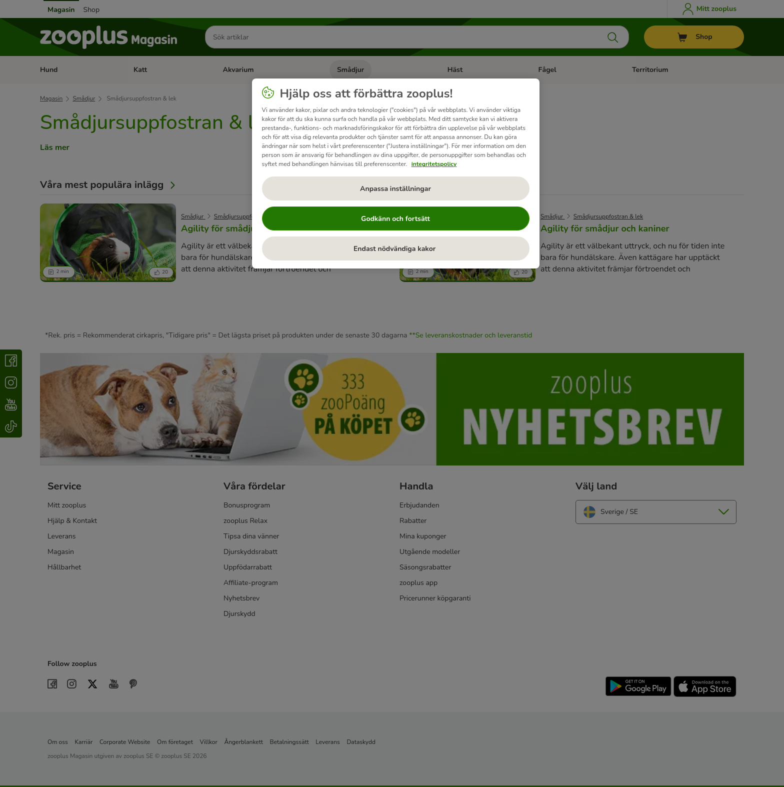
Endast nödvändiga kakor (396, 249)
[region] (396, 173)
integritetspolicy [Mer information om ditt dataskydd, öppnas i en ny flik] (434, 164)
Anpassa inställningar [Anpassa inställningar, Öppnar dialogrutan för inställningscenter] (395, 189)
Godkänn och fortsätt (395, 219)
